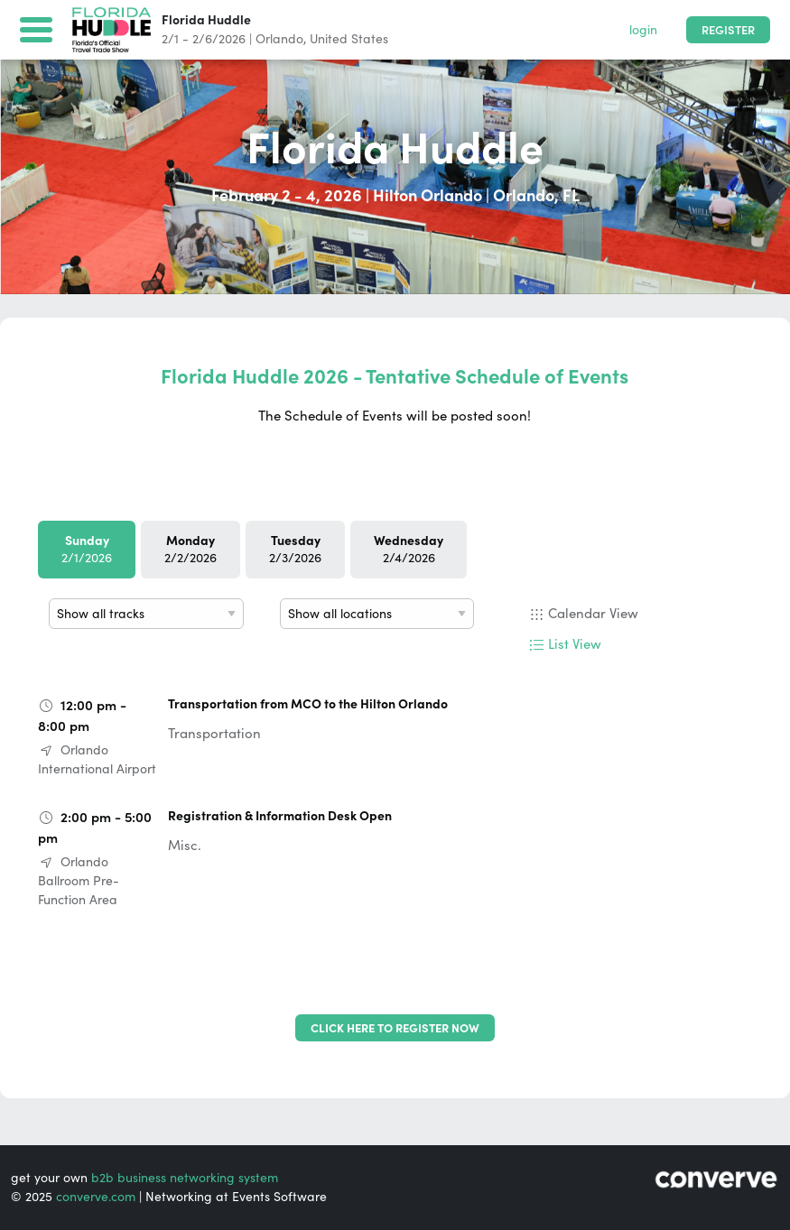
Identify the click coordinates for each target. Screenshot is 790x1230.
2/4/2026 (408, 549)
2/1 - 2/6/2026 (204, 39)
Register (728, 30)
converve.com (95, 1196)
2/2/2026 (190, 549)
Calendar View (593, 613)
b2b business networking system (184, 1178)
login (643, 30)
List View (574, 643)
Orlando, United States (322, 39)
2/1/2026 (86, 549)
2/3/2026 (295, 549)
